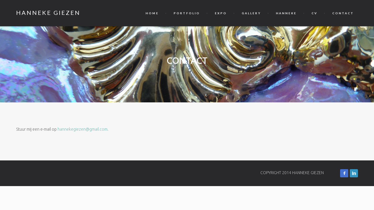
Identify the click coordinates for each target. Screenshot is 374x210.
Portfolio (187, 13)
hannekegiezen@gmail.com (83, 129)
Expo (221, 13)
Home (152, 13)
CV (314, 13)
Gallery (251, 13)
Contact (343, 13)
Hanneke (286, 13)
